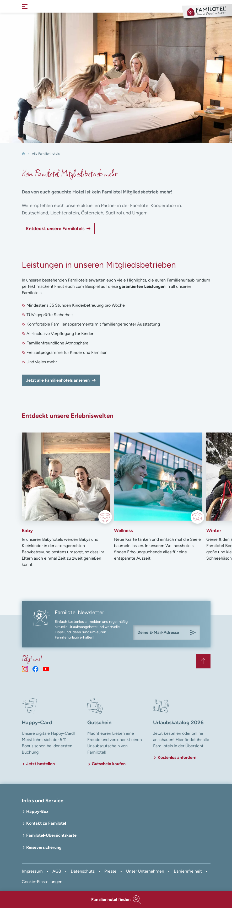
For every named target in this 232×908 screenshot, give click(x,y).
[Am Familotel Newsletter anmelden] (193, 632)
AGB (56, 871)
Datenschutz (83, 871)
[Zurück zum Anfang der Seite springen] (203, 661)
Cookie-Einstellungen (42, 881)
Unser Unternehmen (145, 871)
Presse (110, 871)
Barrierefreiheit (188, 871)
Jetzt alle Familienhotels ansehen (58, 380)
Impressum (32, 871)
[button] (116, 899)
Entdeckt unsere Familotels (55, 228)
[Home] (23, 153)
